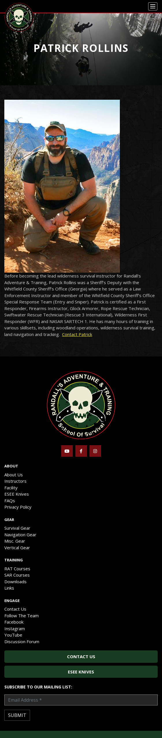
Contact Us (15, 609)
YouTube (13, 635)
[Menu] (152, 6)
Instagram (14, 628)
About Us (13, 474)
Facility (11, 487)
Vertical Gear (17, 547)
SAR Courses (17, 575)
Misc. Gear (14, 541)
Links (9, 588)
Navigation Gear (20, 534)
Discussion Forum (21, 641)
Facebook (13, 622)
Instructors (15, 481)
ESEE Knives (16, 494)
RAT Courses (17, 568)
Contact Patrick (77, 334)
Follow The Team (21, 615)
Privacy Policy (17, 507)
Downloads (15, 581)
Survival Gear (17, 528)
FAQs (9, 500)
